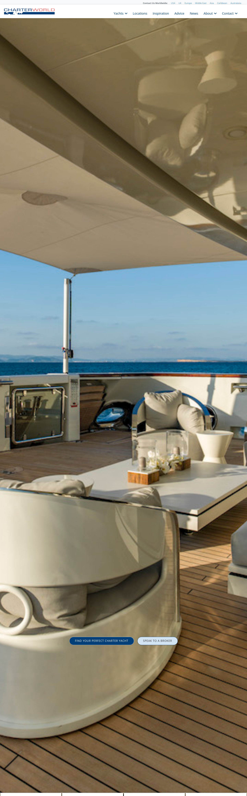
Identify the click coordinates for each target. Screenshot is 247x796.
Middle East (200, 3)
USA (173, 3)
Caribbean (222, 3)
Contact (228, 13)
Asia (212, 3)
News (194, 13)
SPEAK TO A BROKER (157, 641)
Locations (140, 13)
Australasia (236, 3)
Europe (188, 3)
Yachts (119, 13)
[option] (123, 398)
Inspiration (161, 13)
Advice (179, 13)
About (208, 13)
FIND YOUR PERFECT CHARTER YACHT (101, 641)
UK (179, 3)
